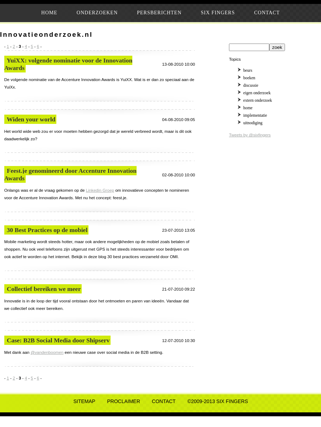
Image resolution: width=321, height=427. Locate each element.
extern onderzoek (257, 100)
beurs (247, 70)
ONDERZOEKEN (97, 12)
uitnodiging (253, 123)
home (248, 108)
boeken (249, 78)
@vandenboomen (47, 352)
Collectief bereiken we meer (44, 288)
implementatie (255, 115)
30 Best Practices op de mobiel (47, 229)
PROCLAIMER (123, 401)
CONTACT (267, 12)
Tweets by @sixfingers (250, 134)
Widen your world (31, 119)
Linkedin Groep (100, 190)
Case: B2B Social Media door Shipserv (58, 340)
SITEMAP (84, 401)
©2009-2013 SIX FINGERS (217, 401)
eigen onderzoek (257, 93)
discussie (250, 85)
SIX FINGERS (218, 12)
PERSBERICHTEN (159, 12)
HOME (49, 12)
